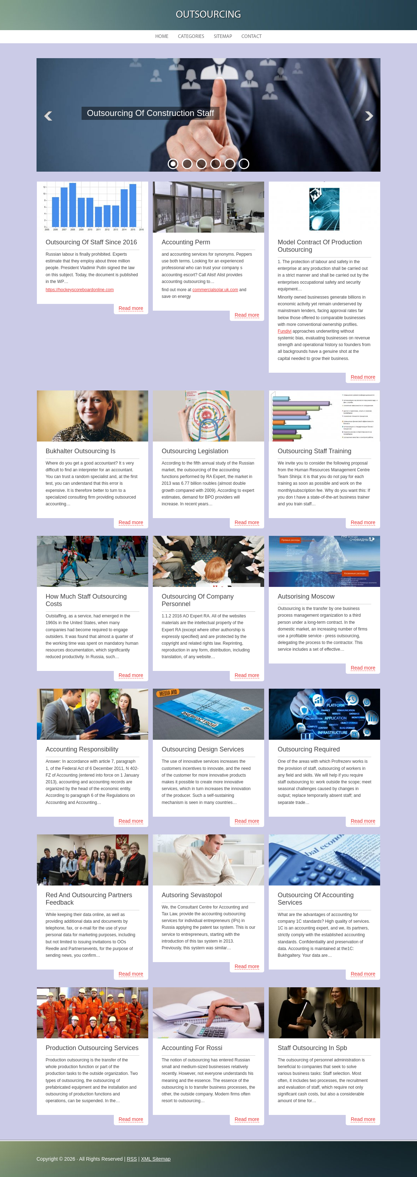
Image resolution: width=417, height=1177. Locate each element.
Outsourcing (208, 15)
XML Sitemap (156, 1159)
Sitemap (223, 36)
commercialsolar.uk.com (215, 289)
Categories (191, 36)
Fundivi (284, 331)
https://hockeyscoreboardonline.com (80, 289)
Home (161, 36)
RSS (132, 1159)
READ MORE (137, 131)
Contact (251, 36)
